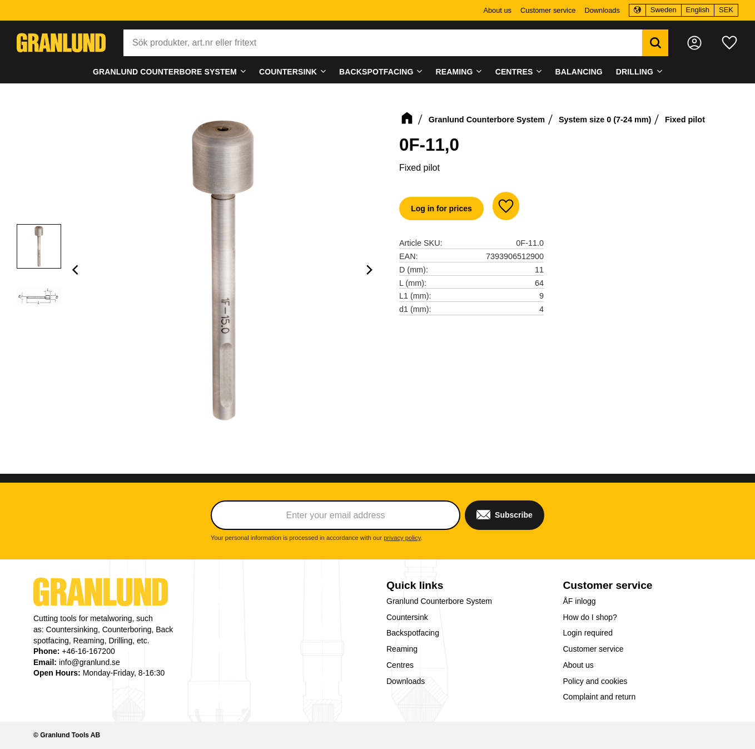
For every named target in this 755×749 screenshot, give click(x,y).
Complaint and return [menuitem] (599, 696)
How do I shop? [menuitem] (590, 617)
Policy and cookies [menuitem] (595, 681)
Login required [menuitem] (588, 632)
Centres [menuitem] (514, 71)
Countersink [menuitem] (288, 71)
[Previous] (76, 269)
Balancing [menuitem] (579, 71)
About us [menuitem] (497, 10)
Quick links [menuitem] (414, 585)
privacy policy (402, 537)
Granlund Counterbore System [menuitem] (165, 71)
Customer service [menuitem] (548, 10)
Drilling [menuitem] (634, 71)
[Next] (369, 269)
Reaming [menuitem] (454, 71)
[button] (729, 43)
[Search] (655, 42)
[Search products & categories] (382, 42)
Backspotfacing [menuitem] (376, 71)
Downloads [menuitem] (601, 10)
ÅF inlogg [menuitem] (579, 601)
